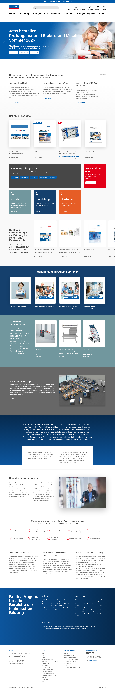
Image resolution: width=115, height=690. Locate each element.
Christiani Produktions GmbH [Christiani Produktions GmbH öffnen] (72, 667)
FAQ (43, 681)
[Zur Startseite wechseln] (14, 6)
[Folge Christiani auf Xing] (102, 687)
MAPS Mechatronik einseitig (67, 351)
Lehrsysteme (15, 343)
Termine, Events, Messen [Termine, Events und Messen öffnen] (71, 659)
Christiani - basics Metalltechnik (93, 251)
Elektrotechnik (24, 52)
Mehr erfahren (15, 398)
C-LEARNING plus (14, 150)
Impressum (45, 665)
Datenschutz (45, 663)
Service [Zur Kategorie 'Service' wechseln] (102, 14)
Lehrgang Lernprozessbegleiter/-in (44, 306)
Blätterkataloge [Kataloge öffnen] (83, 8)
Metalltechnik (13, 52)
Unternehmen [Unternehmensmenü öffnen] (98, 8)
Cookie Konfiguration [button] (47, 669)
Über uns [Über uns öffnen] (66, 665)
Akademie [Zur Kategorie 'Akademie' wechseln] (55, 14)
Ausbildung (43, 199)
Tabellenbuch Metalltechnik (42, 150)
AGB (43, 657)
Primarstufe (49, 609)
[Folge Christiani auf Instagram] (105, 687)
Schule (15, 199)
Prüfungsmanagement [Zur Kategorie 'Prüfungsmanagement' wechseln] (86, 14)
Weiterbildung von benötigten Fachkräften (68, 626)
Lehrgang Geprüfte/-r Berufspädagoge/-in (90, 307)
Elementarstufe (57, 607)
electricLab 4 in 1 (64, 150)
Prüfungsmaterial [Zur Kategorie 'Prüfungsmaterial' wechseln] (40, 14)
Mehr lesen (14, 211)
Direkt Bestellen (46, 679)
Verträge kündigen (47, 667)
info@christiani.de (18, 663)
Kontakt (44, 677)
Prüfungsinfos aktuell (18, 83)
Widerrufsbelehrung (47, 659)
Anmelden (69, 8)
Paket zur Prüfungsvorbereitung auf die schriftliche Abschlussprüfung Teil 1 (70, 252)
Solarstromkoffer (88, 351)
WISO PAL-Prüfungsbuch (92, 150)
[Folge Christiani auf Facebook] (94, 687)
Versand (44, 655)
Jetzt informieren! (15, 102)
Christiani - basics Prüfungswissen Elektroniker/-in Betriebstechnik (44, 251)
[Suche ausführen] (35, 7)
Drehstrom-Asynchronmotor (43, 351)
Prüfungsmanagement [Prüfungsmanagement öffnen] (70, 657)
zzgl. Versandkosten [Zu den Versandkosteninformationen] (96, 656)
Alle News (103, 74)
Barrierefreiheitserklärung (49, 675)
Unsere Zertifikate (92, 660)
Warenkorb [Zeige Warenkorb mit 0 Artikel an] (75, 8)
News (43, 653)
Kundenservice (15, 174)
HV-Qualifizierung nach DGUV (55, 83)
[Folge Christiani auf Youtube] (100, 687)
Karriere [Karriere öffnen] (104, 8)
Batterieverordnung (47, 671)
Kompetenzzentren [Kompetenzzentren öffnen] (69, 655)
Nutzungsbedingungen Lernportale (51, 661)
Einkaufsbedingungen (48, 673)
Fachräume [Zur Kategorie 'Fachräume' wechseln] (68, 14)
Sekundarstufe (59, 609)
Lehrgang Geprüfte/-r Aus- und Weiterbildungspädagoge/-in (68, 307)
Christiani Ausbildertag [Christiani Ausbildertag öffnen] (70, 661)
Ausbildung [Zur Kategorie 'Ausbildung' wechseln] (23, 14)
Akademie (66, 199)
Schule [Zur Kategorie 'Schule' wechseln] (12, 14)
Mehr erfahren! (48, 98)
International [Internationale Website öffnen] (90, 8)
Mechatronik (34, 52)
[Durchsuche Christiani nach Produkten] (48, 7)
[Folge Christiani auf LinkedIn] (97, 687)
